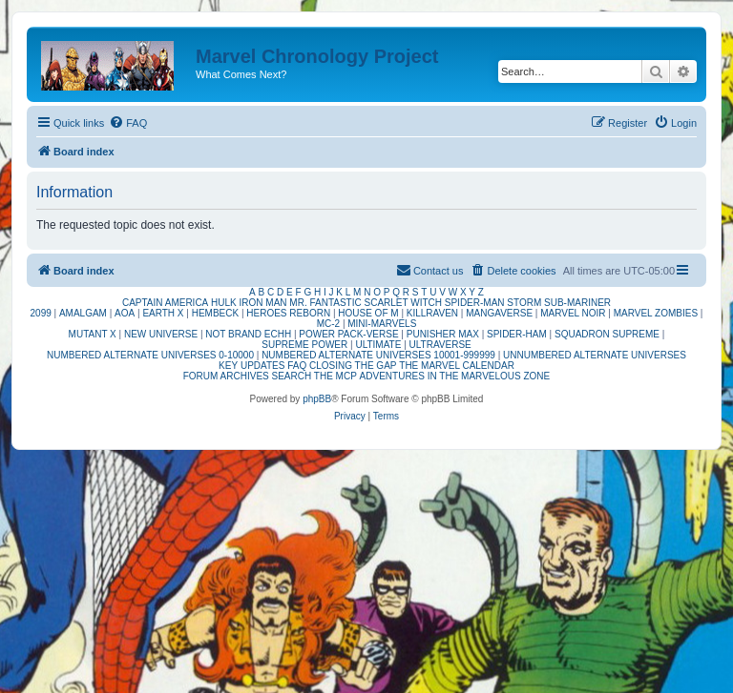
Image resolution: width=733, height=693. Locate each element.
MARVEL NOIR (572, 313)
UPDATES (263, 365)
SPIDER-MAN (475, 302)
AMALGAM (83, 313)
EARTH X (162, 313)
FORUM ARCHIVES (226, 376)
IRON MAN (263, 302)
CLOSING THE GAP (353, 365)
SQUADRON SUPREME (607, 334)
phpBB (317, 399)
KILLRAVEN (432, 313)
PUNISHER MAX (443, 334)
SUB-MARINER (577, 302)
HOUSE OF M (368, 313)
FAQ (296, 365)
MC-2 (328, 323)
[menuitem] (128, 123)
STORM (524, 302)
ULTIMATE (378, 344)
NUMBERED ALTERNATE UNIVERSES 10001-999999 (378, 355)
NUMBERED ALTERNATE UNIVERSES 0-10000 (150, 355)
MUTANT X (92, 334)
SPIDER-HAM (517, 334)
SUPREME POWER (304, 344)
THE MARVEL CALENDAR (456, 365)
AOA (125, 313)
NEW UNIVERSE (161, 334)
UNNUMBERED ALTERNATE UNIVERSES (594, 355)
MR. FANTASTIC (325, 302)
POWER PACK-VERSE (348, 334)
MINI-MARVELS (381, 323)
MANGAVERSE (499, 313)
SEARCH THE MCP (314, 376)
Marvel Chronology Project (317, 56)
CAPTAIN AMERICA (165, 302)
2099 (41, 313)
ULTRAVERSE (440, 344)
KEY (228, 365)
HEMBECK (215, 313)
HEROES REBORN (288, 313)
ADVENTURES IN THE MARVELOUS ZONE (455, 376)
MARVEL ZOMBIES (656, 313)
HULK (224, 302)
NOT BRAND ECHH (248, 334)
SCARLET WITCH (403, 302)
